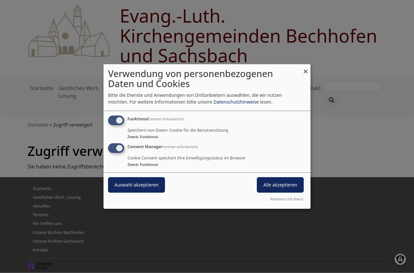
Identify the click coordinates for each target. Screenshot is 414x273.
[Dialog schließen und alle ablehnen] (305, 68)
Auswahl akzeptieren (136, 185)
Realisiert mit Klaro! (286, 199)
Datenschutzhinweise (236, 102)
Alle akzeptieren (280, 185)
